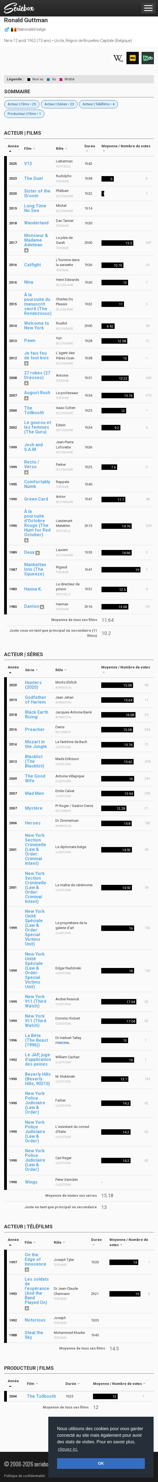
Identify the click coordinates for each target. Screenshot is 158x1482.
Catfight (32, 264)
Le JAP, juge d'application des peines (38, 1059)
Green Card (36, 499)
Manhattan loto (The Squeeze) (35, 569)
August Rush (37, 392)
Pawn (29, 340)
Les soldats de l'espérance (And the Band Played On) (37, 1291)
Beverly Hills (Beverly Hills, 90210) (38, 1079)
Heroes (33, 823)
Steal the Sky (34, 1335)
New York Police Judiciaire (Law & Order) (35, 1102)
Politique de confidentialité (24, 1476)
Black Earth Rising (36, 714)
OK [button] (101, 1463)
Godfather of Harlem (35, 699)
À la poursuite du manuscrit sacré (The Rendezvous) (38, 304)
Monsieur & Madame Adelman (36, 240)
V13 (28, 163)
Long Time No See (35, 208)
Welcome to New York (36, 325)
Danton (31, 606)
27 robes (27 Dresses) (37, 375)
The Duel (33, 178)
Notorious (35, 1320)
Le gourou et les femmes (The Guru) (37, 427)
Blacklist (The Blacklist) (34, 761)
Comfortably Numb (37, 484)
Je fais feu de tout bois (36, 355)
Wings (31, 1182)
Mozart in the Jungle (36, 744)
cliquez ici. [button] (68, 1449)
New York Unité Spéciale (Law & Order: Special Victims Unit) (35, 927)
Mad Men (34, 793)
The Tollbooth (34, 410)
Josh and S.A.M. (33, 447)
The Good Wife (35, 778)
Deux (29, 552)
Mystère (34, 808)
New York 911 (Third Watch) (35, 1001)
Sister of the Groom (37, 193)
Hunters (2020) (33, 685)
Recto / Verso (31, 464)
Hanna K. (33, 589)
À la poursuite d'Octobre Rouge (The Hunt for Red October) (37, 523)
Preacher (35, 729)
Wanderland (36, 223)
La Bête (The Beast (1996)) (36, 1040)
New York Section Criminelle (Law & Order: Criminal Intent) (35, 849)
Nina (28, 282)
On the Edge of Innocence (35, 1259)
